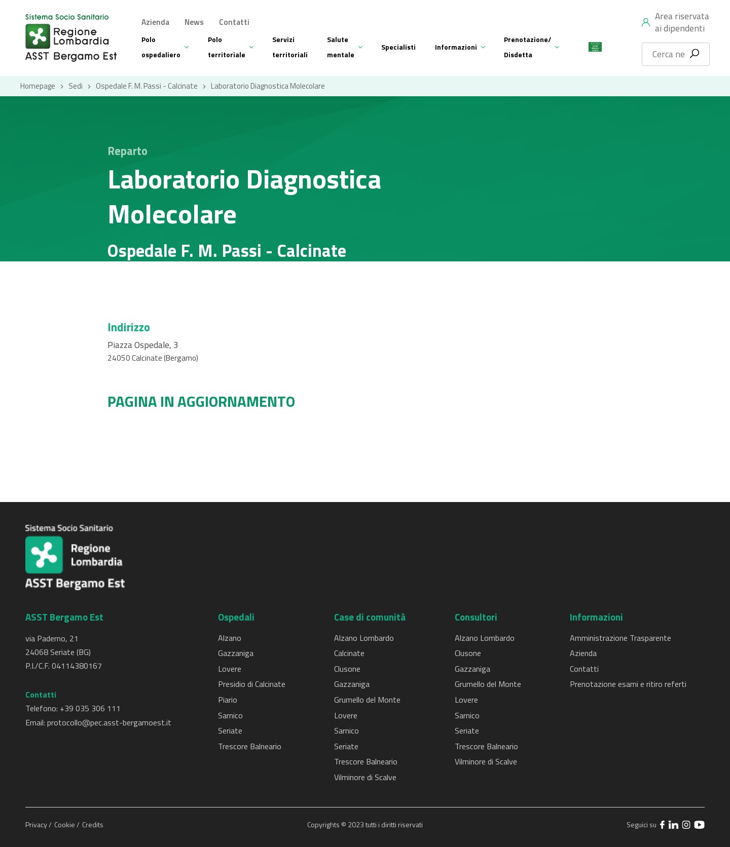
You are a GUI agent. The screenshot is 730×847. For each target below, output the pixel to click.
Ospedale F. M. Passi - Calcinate (147, 86)
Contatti (234, 22)
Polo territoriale (226, 47)
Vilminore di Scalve (365, 777)
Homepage (37, 86)
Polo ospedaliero (160, 47)
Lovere (229, 669)
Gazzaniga (235, 653)
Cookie (65, 824)
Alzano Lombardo (364, 638)
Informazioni (456, 47)
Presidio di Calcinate (251, 684)
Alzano (229, 638)
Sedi (75, 86)
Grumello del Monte (367, 700)
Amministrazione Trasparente (620, 638)
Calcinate (349, 653)
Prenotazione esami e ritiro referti (628, 684)
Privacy (37, 824)
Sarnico (230, 715)
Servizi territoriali (290, 47)
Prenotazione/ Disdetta (527, 47)
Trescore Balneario (249, 746)
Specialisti (398, 47)
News (194, 22)
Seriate (230, 730)
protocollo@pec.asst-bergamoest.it (109, 722)
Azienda (155, 22)
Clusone (347, 669)
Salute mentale (340, 47)
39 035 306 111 (92, 708)
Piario (227, 700)
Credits (92, 824)
